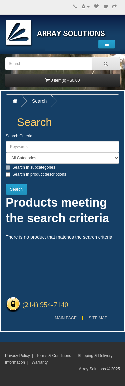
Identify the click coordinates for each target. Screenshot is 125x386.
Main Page (66, 318)
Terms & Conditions (53, 355)
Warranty (40, 362)
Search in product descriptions (36, 174)
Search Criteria (19, 136)
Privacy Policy (17, 355)
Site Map (98, 318)
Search (39, 101)
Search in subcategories (30, 167)
